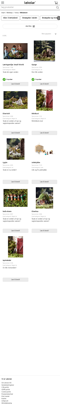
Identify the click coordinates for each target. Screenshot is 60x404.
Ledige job (5, 401)
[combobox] (30, 7)
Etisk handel (5, 396)
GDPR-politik (6, 389)
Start (3, 13)
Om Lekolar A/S (6, 383)
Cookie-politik (6, 392)
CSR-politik (5, 387)
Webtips (10, 13)
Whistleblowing (7, 403)
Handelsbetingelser (8, 385)
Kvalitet (4, 398)
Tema (16, 13)
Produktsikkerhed (7, 394)
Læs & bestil (15, 84)
